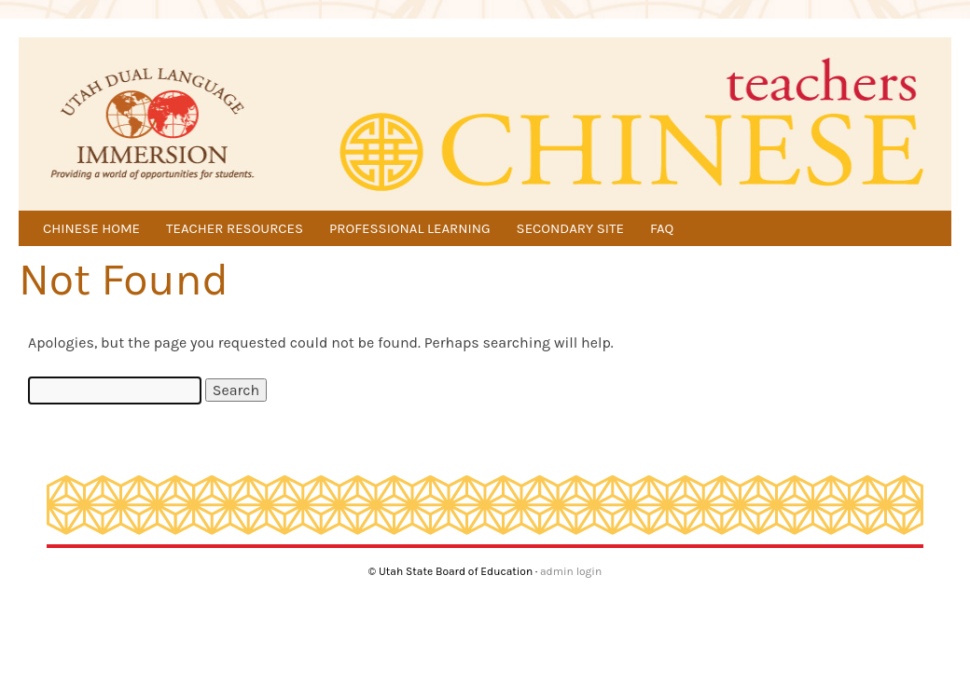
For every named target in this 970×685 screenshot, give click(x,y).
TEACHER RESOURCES (234, 228)
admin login (571, 571)
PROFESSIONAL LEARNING (410, 228)
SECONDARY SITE (570, 228)
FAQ (661, 228)
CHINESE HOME (91, 228)
